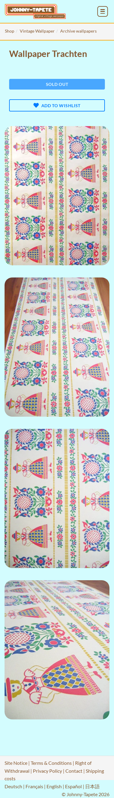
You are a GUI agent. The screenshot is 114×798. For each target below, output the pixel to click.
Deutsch (13, 786)
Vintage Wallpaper (37, 31)
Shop (9, 31)
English (54, 786)
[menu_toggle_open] (102, 11)
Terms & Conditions (51, 763)
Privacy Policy (47, 771)
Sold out (57, 84)
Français (34, 786)
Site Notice (16, 763)
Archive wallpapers (78, 31)
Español (73, 786)
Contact (73, 771)
